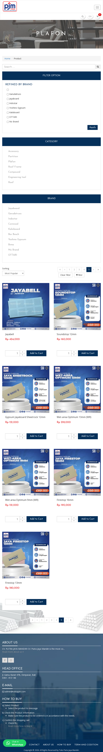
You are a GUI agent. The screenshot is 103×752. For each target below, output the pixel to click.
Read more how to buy (20, 724)
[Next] (93, 269)
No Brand (13, 121)
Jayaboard (13, 98)
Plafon (11, 162)
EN (90, 16)
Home (7, 58)
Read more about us (13, 650)
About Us (48, 743)
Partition (13, 156)
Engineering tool (17, 177)
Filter (82, 275)
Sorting (5, 268)
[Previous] (64, 269)
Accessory (13, 151)
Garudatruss (14, 94)
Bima (11, 245)
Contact (34, 743)
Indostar (12, 103)
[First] (60, 269)
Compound (14, 172)
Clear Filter (67, 275)
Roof (11, 182)
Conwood (13, 224)
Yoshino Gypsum (16, 107)
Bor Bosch (13, 234)
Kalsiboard (13, 112)
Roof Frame (14, 167)
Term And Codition (86, 743)
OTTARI (12, 117)
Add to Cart (36, 352)
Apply (92, 127)
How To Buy (64, 743)
